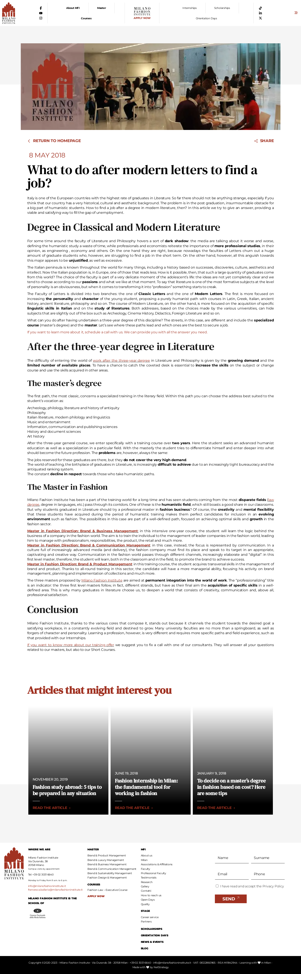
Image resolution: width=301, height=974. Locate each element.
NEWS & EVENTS (152, 941)
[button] (296, 13)
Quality (145, 904)
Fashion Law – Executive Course (107, 889)
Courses (86, 18)
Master (101, 8)
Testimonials (148, 877)
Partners (146, 921)
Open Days (148, 899)
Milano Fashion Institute (101, 580)
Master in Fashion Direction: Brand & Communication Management (88, 545)
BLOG (144, 948)
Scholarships (222, 8)
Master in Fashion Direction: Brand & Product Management (79, 564)
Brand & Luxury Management (105, 860)
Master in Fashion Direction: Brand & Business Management (82, 531)
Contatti (146, 890)
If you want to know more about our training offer (70, 645)
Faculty (145, 868)
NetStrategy (161, 967)
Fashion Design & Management (107, 877)
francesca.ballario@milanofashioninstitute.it (55, 889)
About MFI (73, 8)
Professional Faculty (153, 873)
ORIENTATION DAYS (154, 935)
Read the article (52, 808)
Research (147, 882)
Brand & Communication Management (111, 868)
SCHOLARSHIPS (151, 928)
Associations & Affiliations (157, 864)
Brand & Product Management (106, 855)
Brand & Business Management (107, 864)
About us (146, 855)
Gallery (145, 886)
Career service (150, 917)
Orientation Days (206, 18)
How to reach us (151, 895)
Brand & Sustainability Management (109, 873)
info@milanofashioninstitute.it (47, 886)
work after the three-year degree (121, 360)
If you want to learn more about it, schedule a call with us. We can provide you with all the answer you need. (117, 332)
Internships (189, 8)
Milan (144, 860)
